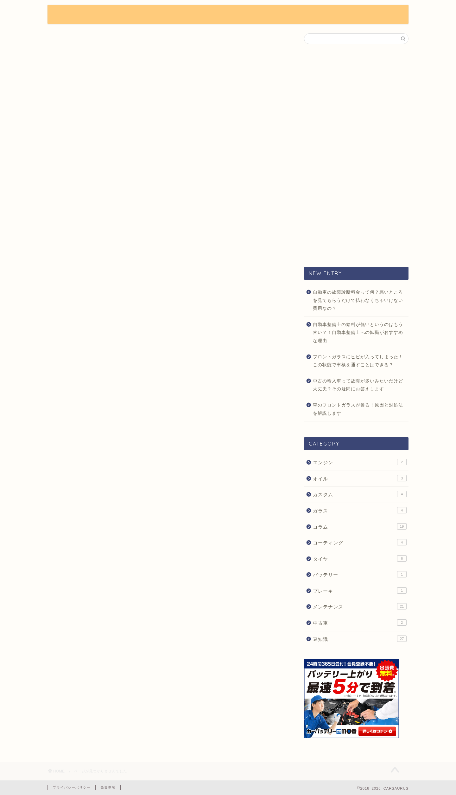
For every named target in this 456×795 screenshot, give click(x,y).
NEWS (183, 14)
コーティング (360, 542)
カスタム (74, 279)
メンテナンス (80, 297)
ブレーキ (360, 590)
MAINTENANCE (324, 14)
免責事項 (108, 787)
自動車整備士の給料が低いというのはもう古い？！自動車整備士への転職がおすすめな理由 (358, 332)
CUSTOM (280, 14)
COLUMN (243, 14)
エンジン (360, 462)
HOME (152, 14)
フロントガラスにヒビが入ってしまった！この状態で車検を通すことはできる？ (358, 361)
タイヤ (360, 558)
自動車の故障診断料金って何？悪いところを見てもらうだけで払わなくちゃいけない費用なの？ (358, 300)
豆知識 (71, 306)
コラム (71, 288)
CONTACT (368, 14)
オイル (360, 478)
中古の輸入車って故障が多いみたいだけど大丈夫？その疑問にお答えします (358, 385)
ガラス (360, 510)
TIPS (211, 14)
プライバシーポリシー (72, 787)
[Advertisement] (356, 155)
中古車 (360, 622)
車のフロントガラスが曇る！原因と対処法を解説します (358, 409)
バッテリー (360, 574)
